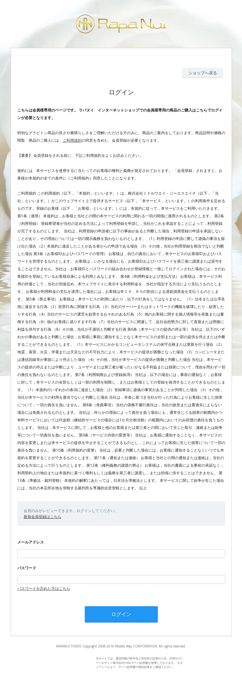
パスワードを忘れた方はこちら (43, 588)
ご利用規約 (72, 140)
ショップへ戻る (202, 73)
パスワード (26, 568)
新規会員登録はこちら (42, 516)
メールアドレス (30, 542)
